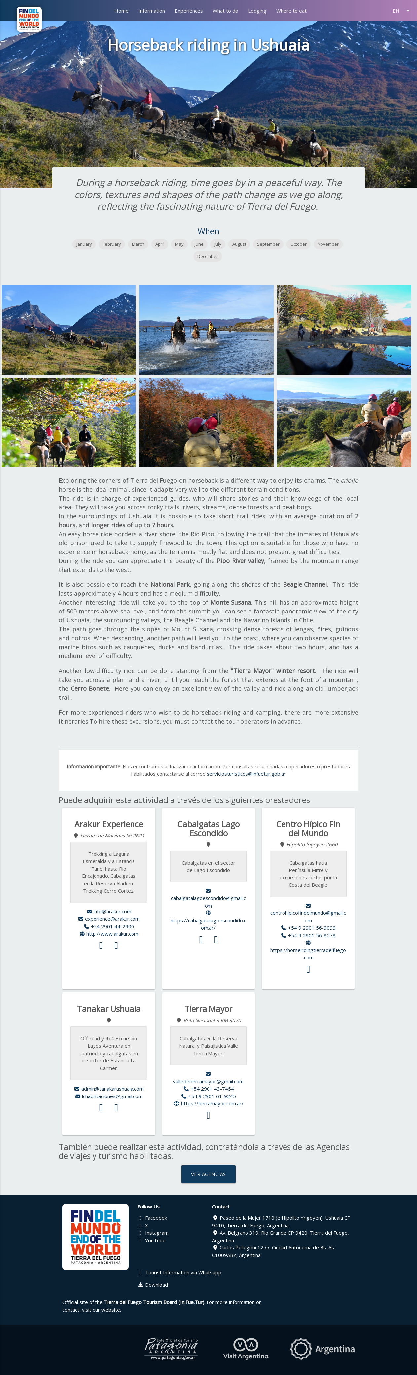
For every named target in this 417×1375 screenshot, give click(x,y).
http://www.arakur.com (109, 933)
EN (402, 10)
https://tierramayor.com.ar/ (208, 1103)
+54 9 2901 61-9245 (208, 1096)
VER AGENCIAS (208, 1174)
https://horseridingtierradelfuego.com (308, 950)
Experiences (189, 10)
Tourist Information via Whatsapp (179, 1272)
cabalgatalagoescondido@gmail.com (208, 898)
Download (152, 1285)
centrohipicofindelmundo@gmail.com (308, 913)
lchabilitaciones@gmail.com (109, 1096)
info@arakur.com (109, 911)
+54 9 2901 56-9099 (308, 927)
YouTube (151, 1240)
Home (121, 10)
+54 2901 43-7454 (208, 1088)
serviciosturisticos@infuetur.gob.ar (246, 773)
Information (151, 10)
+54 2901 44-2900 (108, 926)
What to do (225, 10)
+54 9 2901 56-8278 (308, 935)
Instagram (153, 1232)
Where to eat (291, 10)
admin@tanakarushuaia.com (109, 1088)
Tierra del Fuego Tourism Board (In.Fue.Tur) (154, 1302)
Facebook (152, 1217)
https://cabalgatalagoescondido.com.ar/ (208, 920)
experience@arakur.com (109, 918)
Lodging (257, 10)
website (110, 1309)
